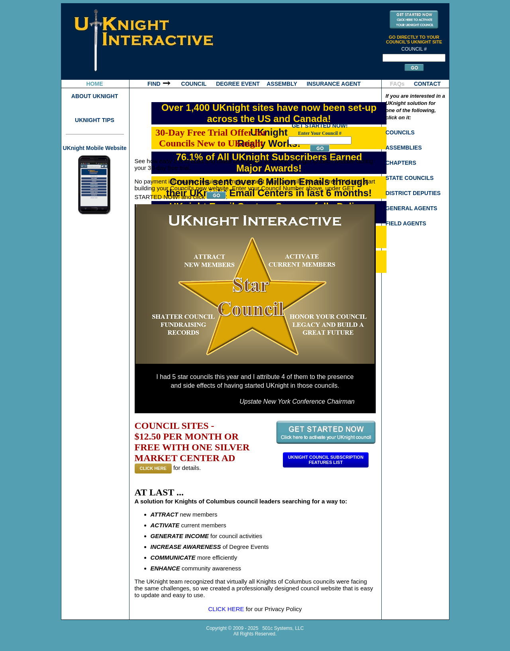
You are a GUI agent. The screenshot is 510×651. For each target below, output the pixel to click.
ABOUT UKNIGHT (94, 96)
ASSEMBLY (282, 84)
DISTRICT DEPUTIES (413, 193)
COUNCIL (194, 84)
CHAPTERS (401, 163)
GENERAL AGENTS (411, 208)
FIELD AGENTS (406, 223)
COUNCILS (400, 132)
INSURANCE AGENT (334, 84)
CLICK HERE (153, 468)
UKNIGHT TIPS (94, 120)
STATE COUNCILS (410, 178)
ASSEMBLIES (404, 147)
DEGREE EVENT (238, 84)
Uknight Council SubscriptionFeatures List (325, 460)
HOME (94, 84)
